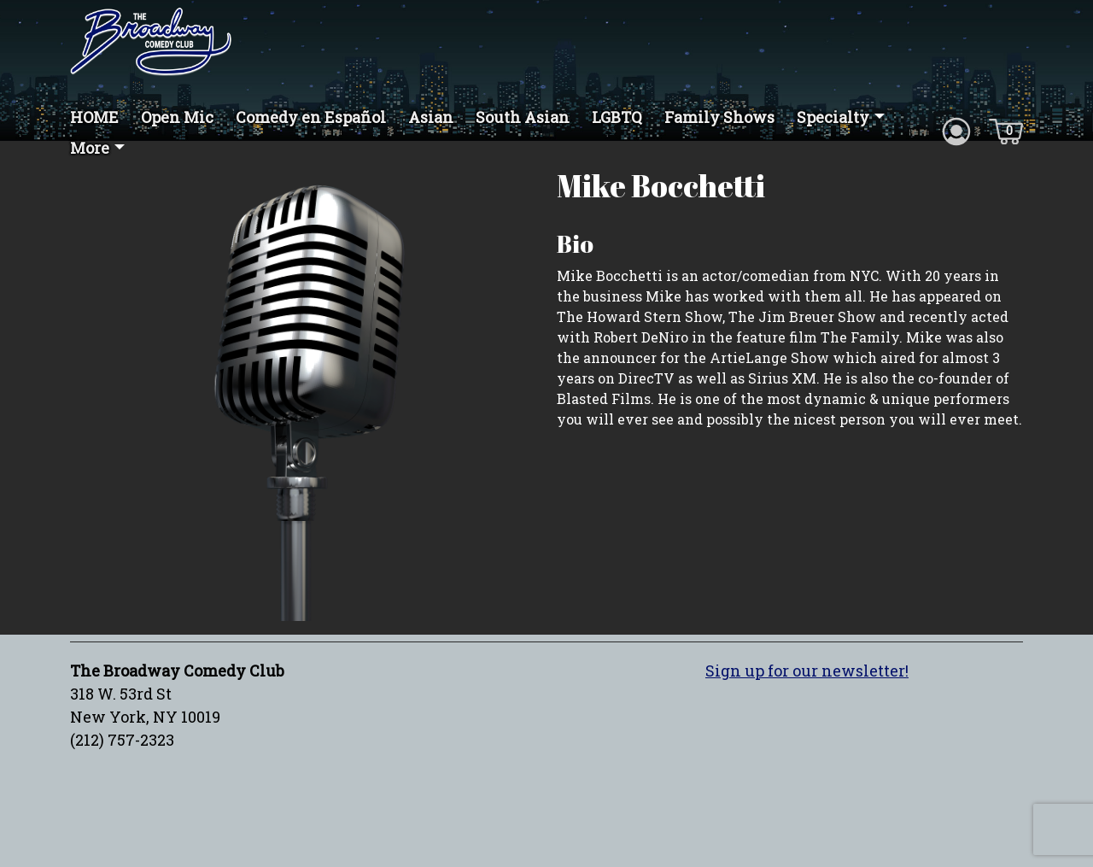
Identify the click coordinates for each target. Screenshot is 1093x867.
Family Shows (719, 117)
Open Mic (177, 117)
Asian (430, 117)
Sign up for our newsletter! (807, 670)
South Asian (523, 117)
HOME (94, 117)
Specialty (833, 117)
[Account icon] (956, 130)
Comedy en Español (311, 117)
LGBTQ (617, 117)
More (89, 148)
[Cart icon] (1006, 130)
